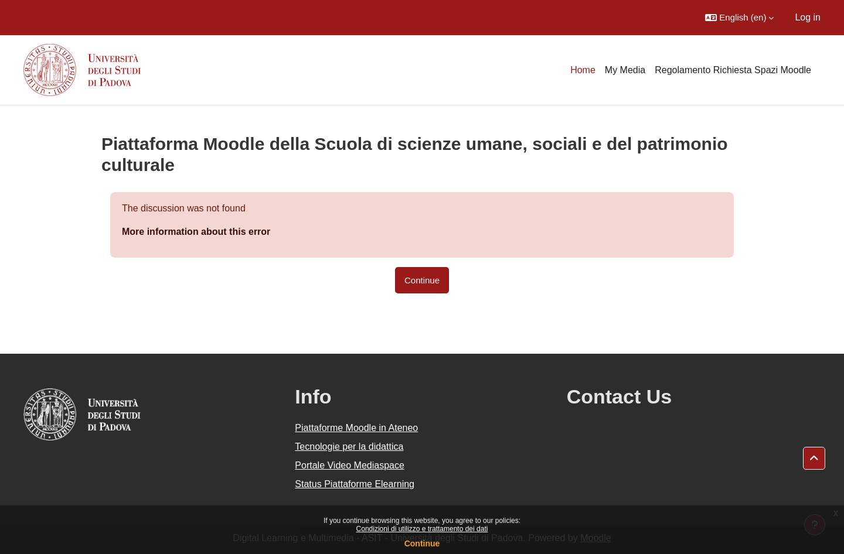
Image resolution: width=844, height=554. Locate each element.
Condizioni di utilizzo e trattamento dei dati (422, 529)
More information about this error (196, 232)
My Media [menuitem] (625, 70)
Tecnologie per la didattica (349, 447)
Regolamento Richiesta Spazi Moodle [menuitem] (733, 70)
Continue (422, 543)
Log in (808, 17)
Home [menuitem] (582, 70)
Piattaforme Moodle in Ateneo (356, 428)
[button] (739, 17)
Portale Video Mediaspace (349, 465)
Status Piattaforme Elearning (354, 484)
